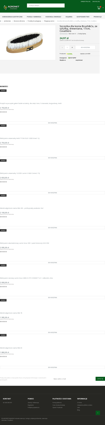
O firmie (79, 402)
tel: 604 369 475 (7, 402)
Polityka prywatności (33, 407)
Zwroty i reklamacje (33, 402)
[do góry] (98, 413)
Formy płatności (57, 402)
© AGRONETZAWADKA (8, 418)
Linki (78, 407)
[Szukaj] (46, 5)
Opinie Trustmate (57, 407)
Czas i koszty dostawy (59, 405)
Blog (78, 410)
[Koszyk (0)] (100, 8)
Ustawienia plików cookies (84, 405)
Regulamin (31, 405)
